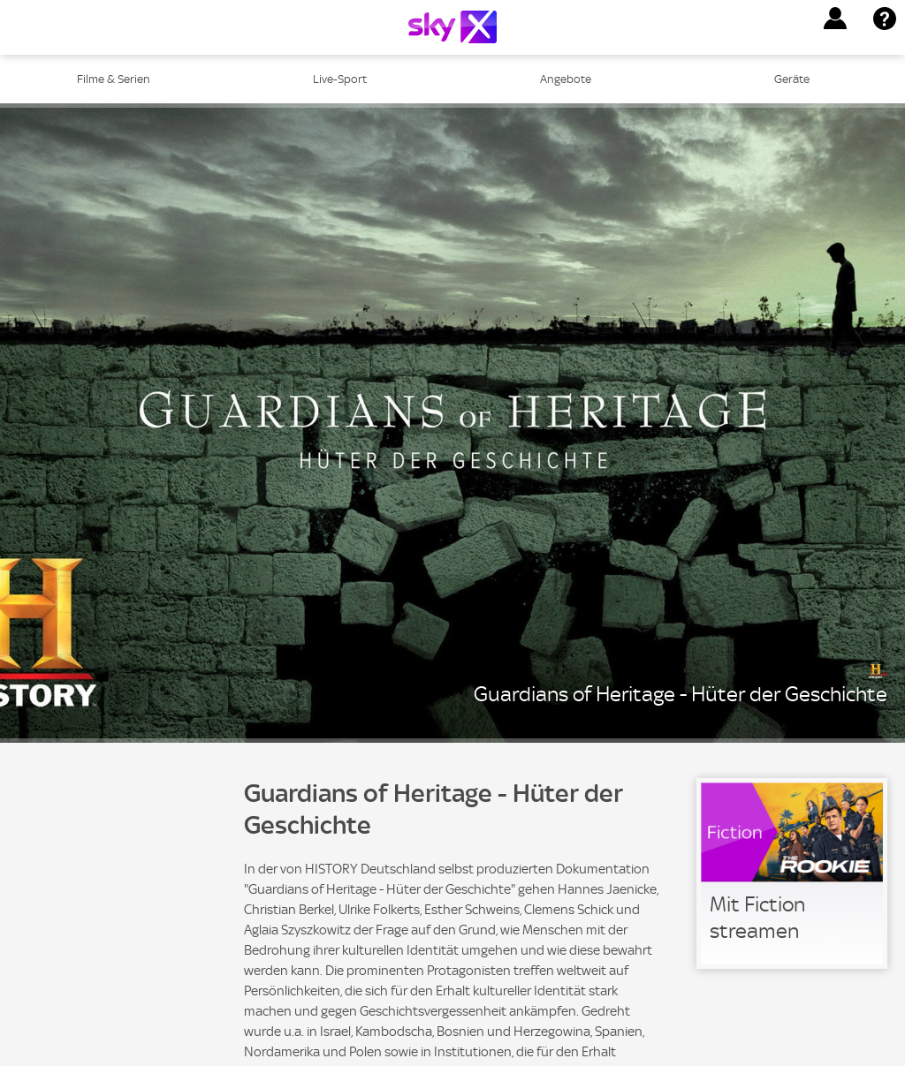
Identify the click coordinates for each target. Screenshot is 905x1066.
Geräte (792, 79)
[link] (791, 873)
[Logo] (452, 27)
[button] (835, 18)
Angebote (565, 79)
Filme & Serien (113, 79)
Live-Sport (340, 79)
